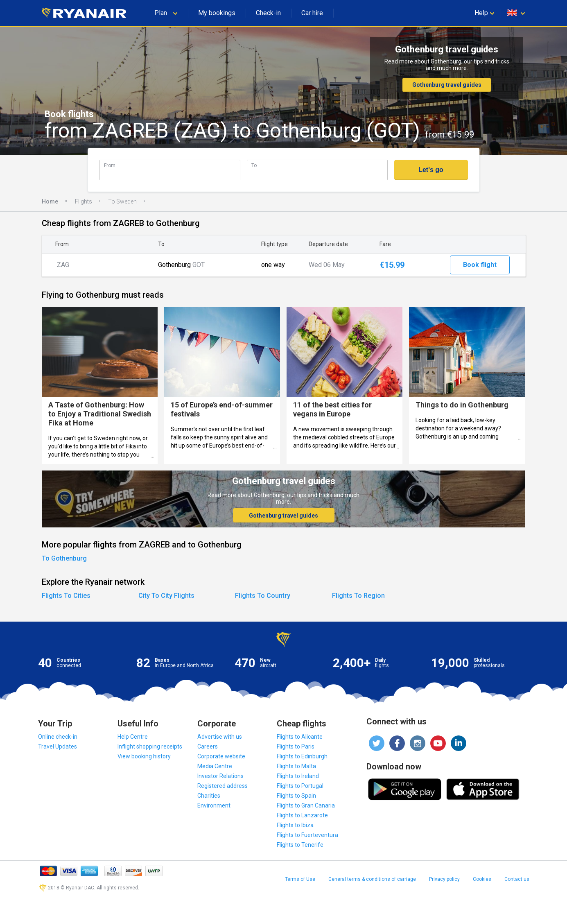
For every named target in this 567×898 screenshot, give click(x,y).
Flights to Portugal (300, 786)
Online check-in (57, 736)
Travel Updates (57, 746)
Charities (208, 795)
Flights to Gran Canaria (306, 805)
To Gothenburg (64, 558)
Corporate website (221, 756)
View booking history (144, 756)
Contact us (516, 879)
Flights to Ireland (298, 776)
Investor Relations (220, 776)
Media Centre (214, 766)
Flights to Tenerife (300, 844)
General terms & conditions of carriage (372, 879)
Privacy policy (444, 879)
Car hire (312, 13)
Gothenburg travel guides (446, 84)
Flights (83, 201)
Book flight (480, 265)
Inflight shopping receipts (149, 746)
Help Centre (132, 736)
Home (50, 201)
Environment (213, 805)
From (109, 165)
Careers (207, 746)
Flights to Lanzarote (302, 815)
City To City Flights (166, 595)
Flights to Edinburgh (302, 756)
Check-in (268, 13)
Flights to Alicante (300, 736)
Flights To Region (358, 595)
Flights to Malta (296, 766)
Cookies (482, 879)
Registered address (222, 786)
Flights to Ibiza (295, 825)
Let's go (430, 169)
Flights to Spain (296, 795)
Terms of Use (300, 879)
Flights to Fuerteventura (307, 835)
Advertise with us (219, 736)
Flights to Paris (295, 746)
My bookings (216, 13)
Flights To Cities (66, 595)
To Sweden (122, 201)
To (254, 165)
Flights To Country (262, 595)
